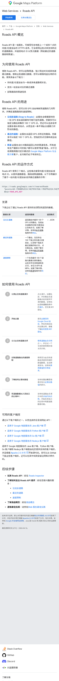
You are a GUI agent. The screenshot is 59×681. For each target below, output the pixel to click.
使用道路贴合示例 (45, 341)
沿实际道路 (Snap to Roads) (20, 117)
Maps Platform (27, 3)
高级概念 (30, 502)
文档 (38, 26)
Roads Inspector (36, 476)
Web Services (10, 11)
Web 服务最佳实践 (36, 507)
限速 (9, 145)
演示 (41, 307)
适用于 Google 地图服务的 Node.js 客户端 (26, 441)
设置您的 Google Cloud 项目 (44, 321)
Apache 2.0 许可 (18, 453)
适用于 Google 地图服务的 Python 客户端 (26, 431)
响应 (34, 233)
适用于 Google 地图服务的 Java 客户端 (25, 426)
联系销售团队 (26, 17)
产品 (10, 26)
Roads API (29, 11)
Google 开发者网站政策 (15, 521)
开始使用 (9, 17)
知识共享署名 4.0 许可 (42, 516)
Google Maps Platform (24, 26)
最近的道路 (12, 134)
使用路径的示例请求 (45, 368)
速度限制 (6, 258)
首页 (3, 26)
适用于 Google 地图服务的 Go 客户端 (24, 436)
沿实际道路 (7, 220)
